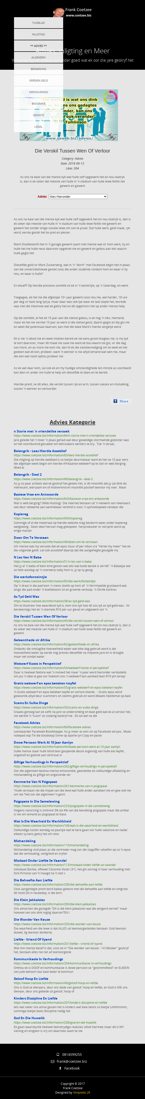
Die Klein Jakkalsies (29, 900)
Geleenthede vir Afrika (32, 640)
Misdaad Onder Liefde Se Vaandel (40, 860)
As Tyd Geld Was (26, 596)
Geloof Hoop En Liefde (31, 978)
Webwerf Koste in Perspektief (37, 663)
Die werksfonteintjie (30, 577)
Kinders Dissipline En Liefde (36, 998)
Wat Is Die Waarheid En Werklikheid (42, 821)
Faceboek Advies (27, 723)
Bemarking (38, 69)
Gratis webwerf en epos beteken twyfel (45, 683)
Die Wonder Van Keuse (32, 919)
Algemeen (38, 57)
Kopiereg (21, 514)
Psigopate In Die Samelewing (36, 801)
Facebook (69, 1068)
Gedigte (38, 115)
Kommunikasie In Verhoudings (38, 959)
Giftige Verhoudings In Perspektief (41, 762)
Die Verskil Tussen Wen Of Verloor (72, 150)
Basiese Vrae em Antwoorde (36, 494)
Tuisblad (38, 23)
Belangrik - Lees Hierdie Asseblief (40, 451)
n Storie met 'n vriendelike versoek (42, 431)
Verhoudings (38, 92)
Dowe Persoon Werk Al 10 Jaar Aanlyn (43, 742)
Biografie (38, 103)
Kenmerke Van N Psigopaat (35, 781)
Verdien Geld (38, 80)
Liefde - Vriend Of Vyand (33, 939)
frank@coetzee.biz (69, 1061)
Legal (38, 126)
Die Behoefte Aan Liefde (33, 880)
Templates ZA (81, 1092)
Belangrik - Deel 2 (28, 474)
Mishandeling (24, 841)
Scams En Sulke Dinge (31, 703)
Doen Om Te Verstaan (31, 537)
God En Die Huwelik (29, 1018)
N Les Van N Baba (28, 557)
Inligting (38, 34)
